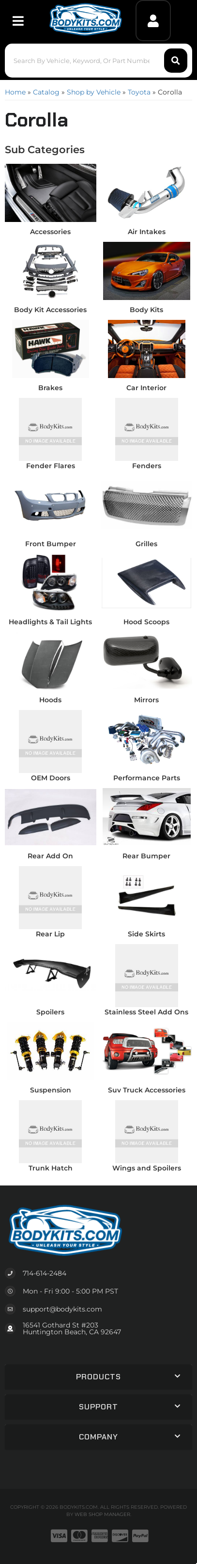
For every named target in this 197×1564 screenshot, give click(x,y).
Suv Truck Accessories (146, 1090)
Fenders (146, 465)
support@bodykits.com (62, 1309)
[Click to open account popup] (153, 20)
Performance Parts (146, 778)
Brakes (50, 387)
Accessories (50, 231)
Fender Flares (50, 465)
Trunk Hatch (51, 1168)
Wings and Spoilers (146, 1168)
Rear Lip (50, 934)
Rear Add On (50, 856)
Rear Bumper (146, 856)
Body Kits (146, 309)
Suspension (50, 1090)
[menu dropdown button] (18, 20)
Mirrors (146, 699)
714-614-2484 (44, 1273)
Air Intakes (147, 231)
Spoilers (50, 1012)
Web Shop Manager (102, 1514)
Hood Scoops (146, 621)
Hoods (50, 699)
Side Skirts (146, 934)
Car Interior (146, 387)
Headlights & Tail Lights (50, 621)
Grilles (146, 543)
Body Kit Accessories (50, 309)
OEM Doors (50, 778)
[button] (98, 61)
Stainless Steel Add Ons (146, 1012)
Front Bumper (50, 543)
